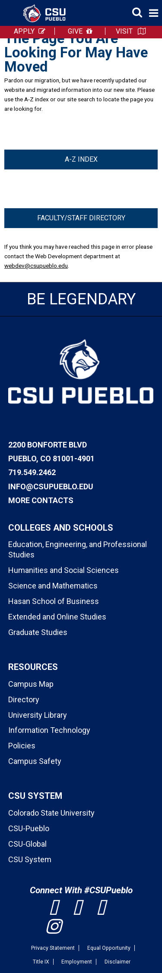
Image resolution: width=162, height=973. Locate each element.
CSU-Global (27, 843)
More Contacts (40, 500)
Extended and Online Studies (57, 616)
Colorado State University (51, 812)
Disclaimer (117, 962)
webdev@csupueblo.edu (36, 265)
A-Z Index (81, 159)
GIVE (75, 31)
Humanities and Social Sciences (63, 570)
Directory (23, 699)
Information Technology (49, 730)
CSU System (29, 859)
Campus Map (31, 683)
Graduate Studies (37, 632)
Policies (21, 745)
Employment (76, 962)
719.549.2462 (32, 472)
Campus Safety (34, 761)
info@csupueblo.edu (50, 486)
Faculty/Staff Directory (81, 218)
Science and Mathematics (53, 585)
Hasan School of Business (53, 601)
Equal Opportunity (108, 948)
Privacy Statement (53, 948)
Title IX (41, 962)
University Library (37, 715)
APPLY (24, 31)
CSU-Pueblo (28, 828)
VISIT (124, 31)
